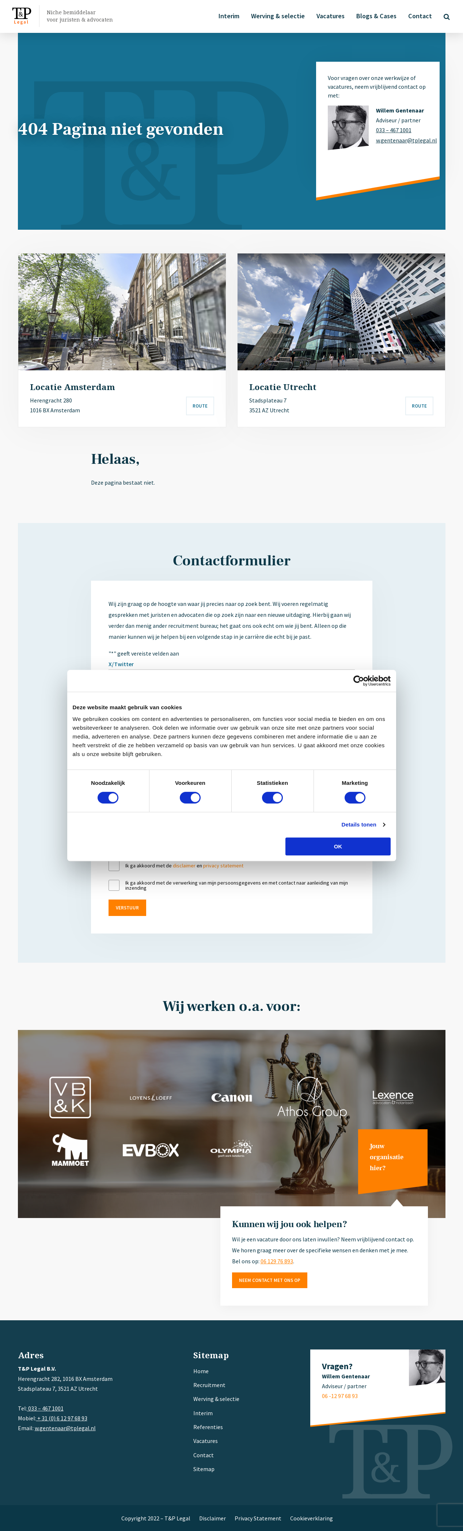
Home (201, 1371)
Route (200, 406)
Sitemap (204, 1469)
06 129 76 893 (277, 1261)
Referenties (208, 1427)
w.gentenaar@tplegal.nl (402, 140)
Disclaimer (212, 1518)
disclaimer (184, 865)
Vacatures (330, 16)
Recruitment (209, 1385)
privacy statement (223, 865)
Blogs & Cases (376, 16)
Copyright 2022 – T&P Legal (155, 1518)
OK (338, 846)
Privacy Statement (258, 1518)
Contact (420, 16)
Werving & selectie (278, 16)
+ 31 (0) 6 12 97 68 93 (61, 1418)
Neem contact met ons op (269, 1280)
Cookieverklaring (311, 1518)
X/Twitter (121, 664)
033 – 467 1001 (393, 130)
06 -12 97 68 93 (340, 1396)
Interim (229, 16)
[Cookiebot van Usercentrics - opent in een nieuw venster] (359, 680)
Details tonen (359, 824)
